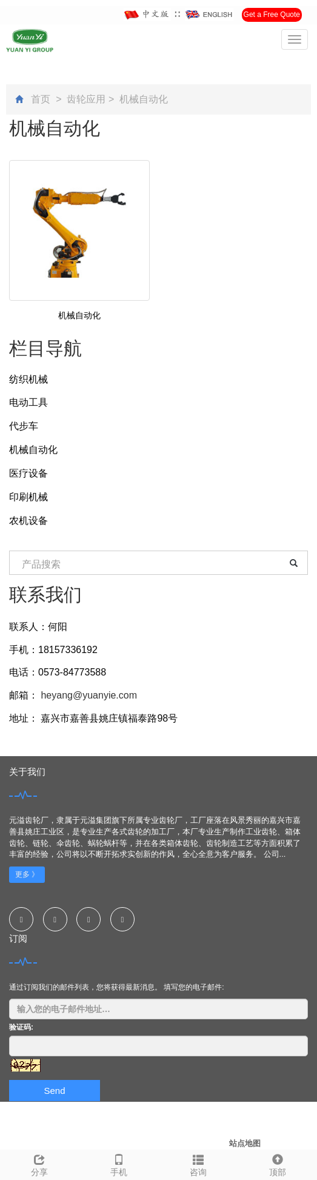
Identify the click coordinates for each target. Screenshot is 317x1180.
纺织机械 (28, 379)
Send (54, 1090)
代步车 (23, 426)
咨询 (198, 1163)
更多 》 (27, 874)
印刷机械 (28, 497)
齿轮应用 (86, 99)
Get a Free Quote (272, 14)
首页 (40, 99)
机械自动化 (142, 99)
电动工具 (28, 402)
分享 (39, 1163)
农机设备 (28, 520)
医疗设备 (28, 473)
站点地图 (245, 1143)
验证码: (21, 1027)
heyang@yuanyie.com (87, 695)
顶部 (277, 1163)
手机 (119, 1163)
